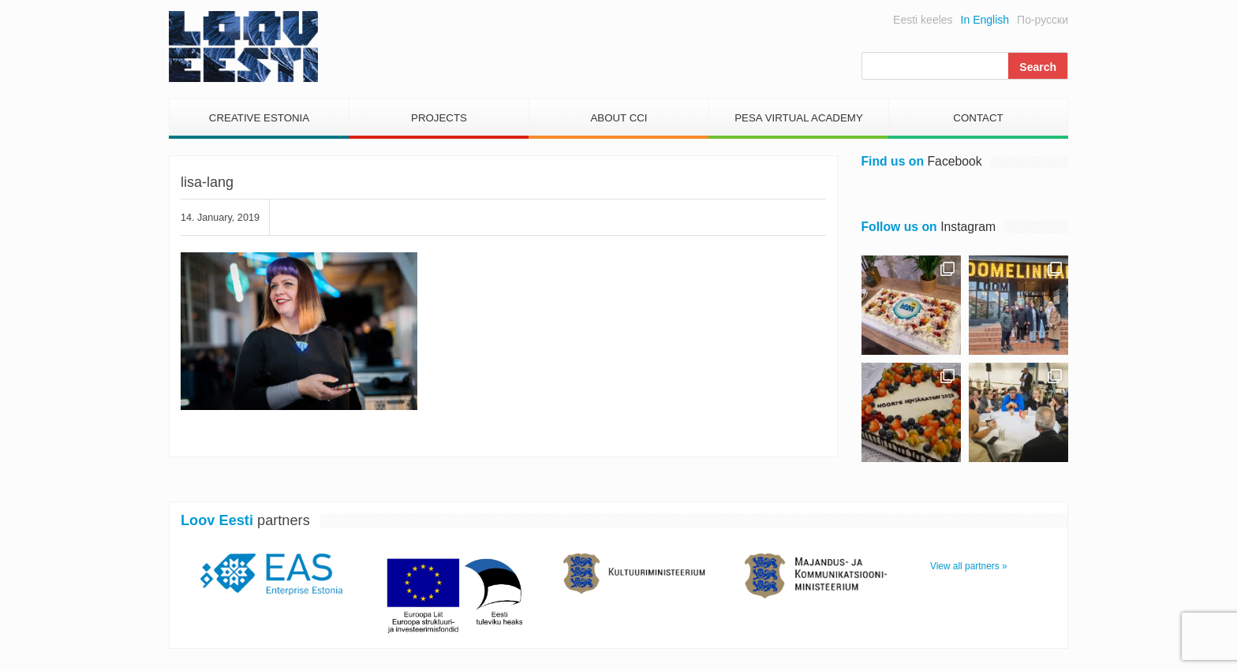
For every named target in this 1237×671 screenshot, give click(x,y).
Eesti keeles (922, 19)
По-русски (1042, 19)
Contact (978, 118)
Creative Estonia (259, 118)
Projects (439, 118)
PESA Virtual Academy (798, 118)
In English (985, 19)
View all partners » (968, 566)
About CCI (618, 118)
